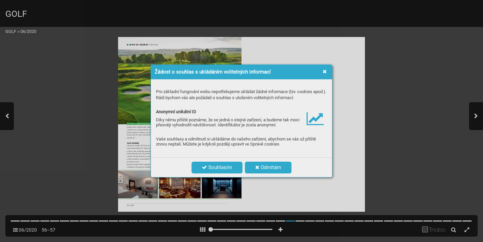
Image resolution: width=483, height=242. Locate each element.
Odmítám (268, 167)
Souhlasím (217, 167)
